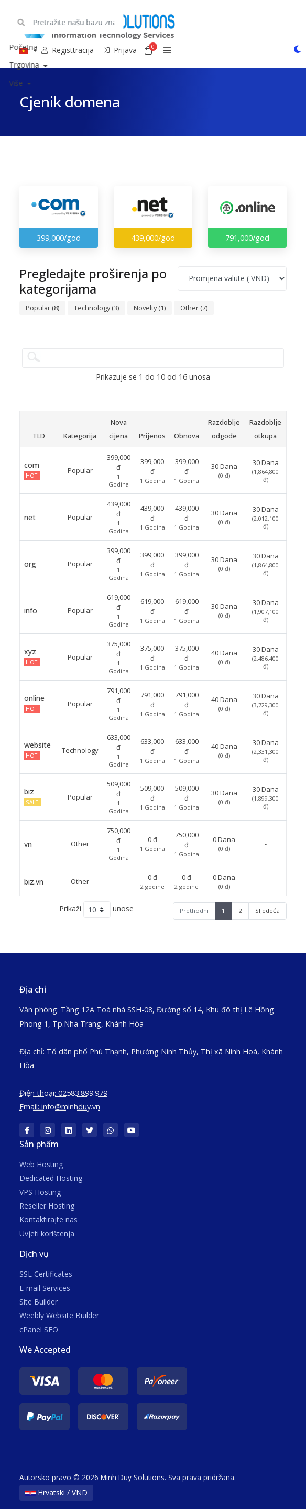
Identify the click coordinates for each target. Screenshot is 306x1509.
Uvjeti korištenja (46, 1233)
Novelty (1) (150, 307)
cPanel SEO (38, 1329)
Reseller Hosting (46, 1206)
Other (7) (193, 307)
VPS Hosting (40, 1192)
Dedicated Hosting (50, 1178)
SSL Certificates (45, 1274)
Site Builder (38, 1302)
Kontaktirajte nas (48, 1219)
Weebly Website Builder (59, 1315)
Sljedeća (267, 910)
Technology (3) (96, 307)
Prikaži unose (96, 909)
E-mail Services (44, 1288)
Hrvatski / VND (56, 1492)
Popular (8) (42, 307)
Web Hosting (41, 1164)
